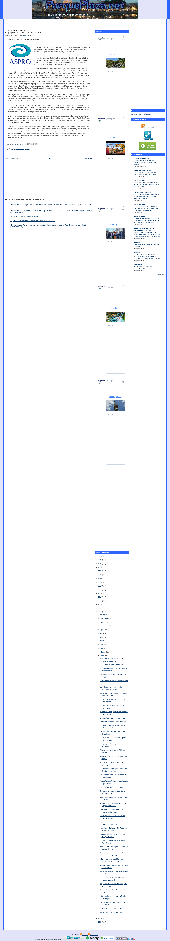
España (27, 149)
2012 (100, 608)
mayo (102, 641)
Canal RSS (147, 128)
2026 (100, 556)
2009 (100, 922)
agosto (102, 630)
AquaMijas (138, 242)
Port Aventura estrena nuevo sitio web (24, 217)
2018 (100, 586)
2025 (100, 560)
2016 (100, 593)
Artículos (84, 935)
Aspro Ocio (26, 36)
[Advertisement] (85, 23)
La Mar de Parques (141, 158)
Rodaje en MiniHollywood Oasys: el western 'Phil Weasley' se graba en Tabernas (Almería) (146, 196)
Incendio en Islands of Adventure (111, 909)
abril (102, 644)
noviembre (104, 618)
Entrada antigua (87, 158)
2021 (100, 575)
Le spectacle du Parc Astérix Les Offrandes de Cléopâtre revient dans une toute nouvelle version (146, 208)
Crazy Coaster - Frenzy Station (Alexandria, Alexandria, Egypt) (145, 173)
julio (101, 633)
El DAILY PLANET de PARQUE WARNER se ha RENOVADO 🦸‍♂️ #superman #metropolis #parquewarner (148, 257)
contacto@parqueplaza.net (141, 114)
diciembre (104, 615)
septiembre (104, 626)
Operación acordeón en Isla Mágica (113, 722)
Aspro (13, 149)
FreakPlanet (138, 252)
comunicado (20, 149)
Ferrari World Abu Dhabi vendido (111, 787)
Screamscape (139, 180)
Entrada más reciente (13, 158)
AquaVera (138, 264)
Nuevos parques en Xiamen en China (113, 912)
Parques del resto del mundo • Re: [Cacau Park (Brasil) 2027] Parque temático (146, 162)
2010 (100, 918)
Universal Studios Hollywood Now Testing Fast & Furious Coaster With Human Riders (146, 184)
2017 (100, 590)
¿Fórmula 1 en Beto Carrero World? (113, 665)
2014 (100, 601)
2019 (100, 582)
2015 (100, 597)
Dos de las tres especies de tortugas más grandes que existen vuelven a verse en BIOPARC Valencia (147, 220)
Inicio (51, 158)
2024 (100, 564)
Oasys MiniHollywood (142, 192)
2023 (100, 567)
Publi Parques (139, 216)
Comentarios (93, 935)
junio (102, 637)
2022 (100, 571)
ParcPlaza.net (139, 204)
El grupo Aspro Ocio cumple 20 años (23, 32)
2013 (100, 604)
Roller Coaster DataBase (143, 170)
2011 (100, 612)
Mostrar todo (160, 274)
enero (102, 656)
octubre (103, 622)
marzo (102, 648)
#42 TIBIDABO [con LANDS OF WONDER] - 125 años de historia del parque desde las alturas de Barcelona (147, 235)
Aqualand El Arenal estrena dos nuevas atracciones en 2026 (32, 221)
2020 (100, 578)
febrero (103, 652)
